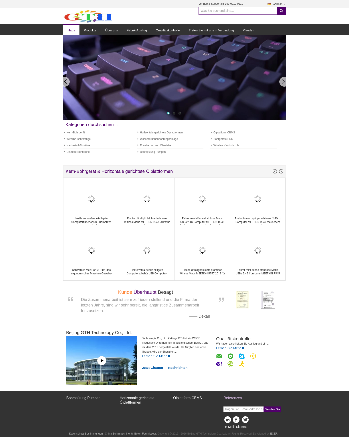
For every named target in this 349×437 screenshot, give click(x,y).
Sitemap (241, 427)
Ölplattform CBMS (224, 132)
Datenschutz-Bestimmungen (86, 433)
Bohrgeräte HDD (223, 139)
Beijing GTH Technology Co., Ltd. (99, 332)
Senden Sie (272, 409)
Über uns (111, 30)
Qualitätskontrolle (168, 30)
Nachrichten (178, 368)
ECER (274, 433)
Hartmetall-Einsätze (78, 145)
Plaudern (249, 30)
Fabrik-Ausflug (137, 30)
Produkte (90, 30)
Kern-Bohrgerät (76, 132)
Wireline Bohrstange (79, 139)
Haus (71, 30)
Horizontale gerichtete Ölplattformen (161, 132)
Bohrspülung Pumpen (153, 151)
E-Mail (229, 427)
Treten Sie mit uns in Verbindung (211, 30)
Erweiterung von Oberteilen (156, 145)
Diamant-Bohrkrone (78, 151)
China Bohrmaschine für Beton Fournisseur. (131, 433)
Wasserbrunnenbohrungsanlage (159, 139)
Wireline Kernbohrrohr (226, 145)
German (279, 4)
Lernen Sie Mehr (156, 356)
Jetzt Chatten (152, 368)
